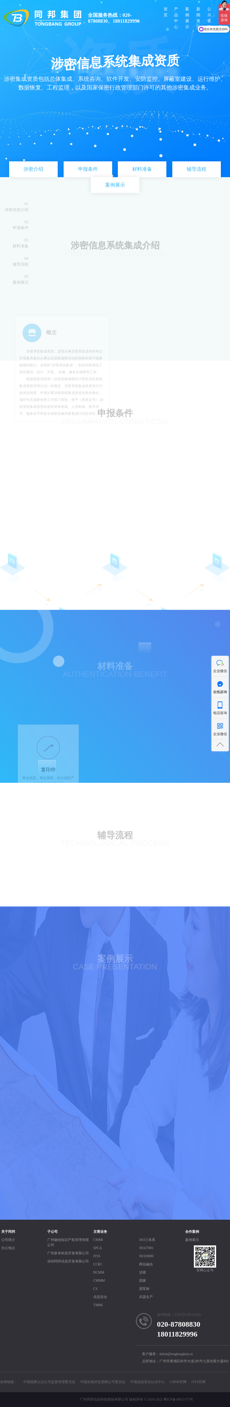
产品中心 (176, 18)
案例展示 (187, 18)
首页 (166, 12)
